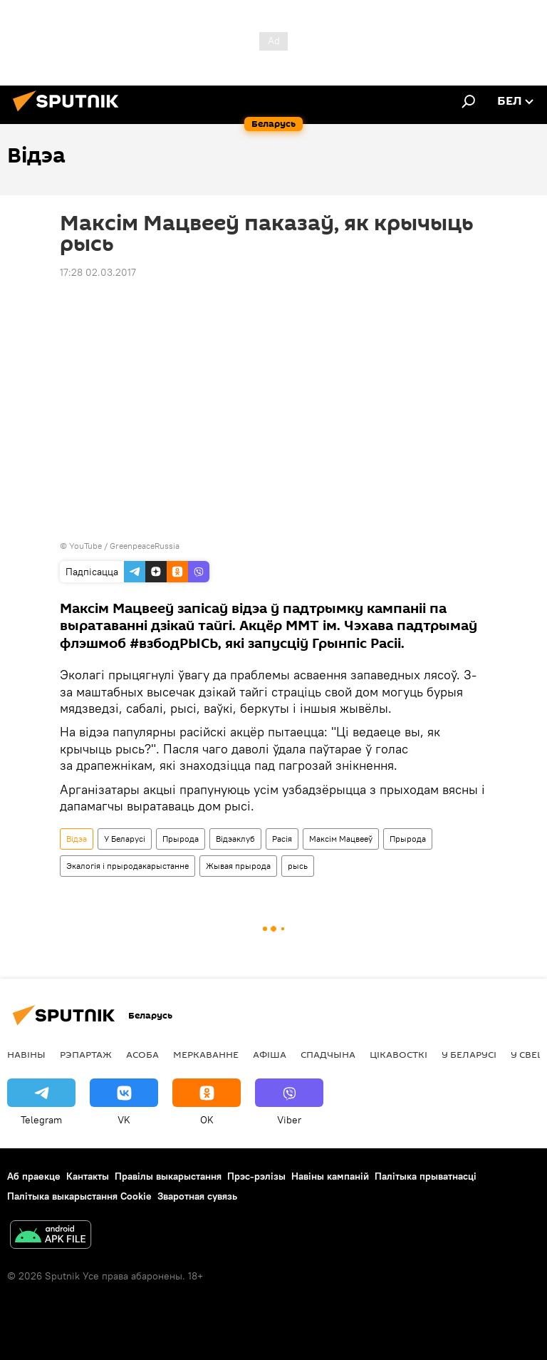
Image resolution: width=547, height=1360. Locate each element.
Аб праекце (34, 1176)
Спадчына (328, 1054)
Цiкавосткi (398, 1054)
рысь (298, 865)
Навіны (26, 1054)
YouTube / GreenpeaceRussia (124, 545)
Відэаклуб (235, 838)
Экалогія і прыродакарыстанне (127, 865)
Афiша (269, 1054)
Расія (282, 838)
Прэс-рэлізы (256, 1176)
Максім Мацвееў (341, 838)
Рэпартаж (86, 1054)
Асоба (142, 1054)
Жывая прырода (238, 865)
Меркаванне (206, 1054)
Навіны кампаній (330, 1176)
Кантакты (87, 1176)
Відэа (76, 838)
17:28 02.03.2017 (98, 272)
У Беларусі (124, 838)
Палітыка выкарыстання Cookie (79, 1196)
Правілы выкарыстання (168, 1176)
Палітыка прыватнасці (425, 1176)
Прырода (180, 838)
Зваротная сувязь (197, 1196)
